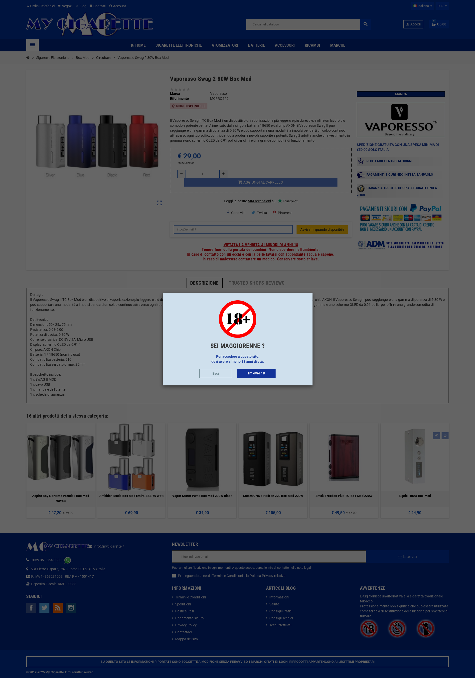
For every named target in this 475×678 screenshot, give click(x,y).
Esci (215, 373)
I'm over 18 (256, 373)
